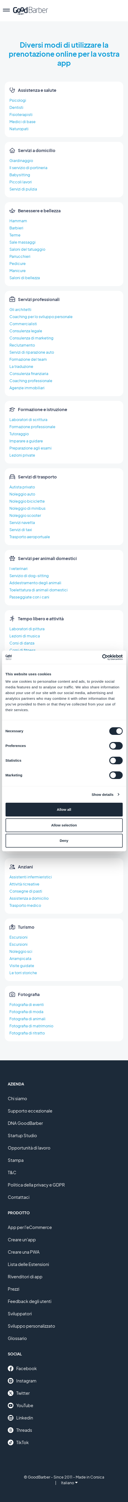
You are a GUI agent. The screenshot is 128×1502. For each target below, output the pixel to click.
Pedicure (17, 263)
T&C (12, 1172)
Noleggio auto (22, 493)
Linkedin (20, 1418)
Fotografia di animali (27, 1018)
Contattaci (18, 1197)
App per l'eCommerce (30, 1227)
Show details (103, 795)
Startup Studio (22, 1135)
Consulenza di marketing (31, 337)
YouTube (20, 1405)
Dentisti (16, 107)
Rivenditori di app (25, 1276)
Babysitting (19, 174)
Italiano (69, 1482)
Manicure (17, 270)
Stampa (16, 1160)
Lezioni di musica (24, 635)
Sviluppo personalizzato (31, 1326)
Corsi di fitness (22, 650)
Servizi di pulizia (23, 188)
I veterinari (18, 568)
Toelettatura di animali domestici (38, 589)
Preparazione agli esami (30, 447)
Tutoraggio (19, 433)
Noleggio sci (20, 951)
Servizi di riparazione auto (31, 352)
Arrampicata (20, 958)
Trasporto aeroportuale (29, 536)
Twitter (19, 1393)
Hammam (18, 220)
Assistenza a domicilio (29, 898)
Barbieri (16, 227)
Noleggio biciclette (27, 501)
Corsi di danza (21, 642)
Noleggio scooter (25, 515)
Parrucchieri (19, 256)
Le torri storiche (23, 972)
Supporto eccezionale (30, 1110)
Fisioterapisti (21, 114)
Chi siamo (17, 1098)
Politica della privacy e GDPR (36, 1184)
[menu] (6, 10)
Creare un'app (22, 1239)
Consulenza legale (25, 330)
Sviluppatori (20, 1313)
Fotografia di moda (26, 1011)
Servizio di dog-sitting (29, 575)
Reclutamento (22, 345)
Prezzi (13, 1289)
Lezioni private (22, 455)
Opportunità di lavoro (29, 1147)
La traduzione (21, 366)
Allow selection (64, 825)
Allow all (64, 809)
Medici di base (22, 121)
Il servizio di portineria (28, 167)
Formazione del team (28, 359)
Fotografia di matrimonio (31, 1025)
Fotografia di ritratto (27, 1032)
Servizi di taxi (20, 529)
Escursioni (18, 937)
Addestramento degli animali (35, 582)
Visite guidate (21, 965)
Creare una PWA (24, 1252)
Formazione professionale (32, 426)
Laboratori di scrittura (28, 419)
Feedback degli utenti (29, 1301)
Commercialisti (23, 323)
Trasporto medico (25, 905)
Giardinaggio (21, 160)
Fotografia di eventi (26, 1004)
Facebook (22, 1368)
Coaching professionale (30, 380)
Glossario (17, 1338)
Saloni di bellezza (24, 277)
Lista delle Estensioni (28, 1264)
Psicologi (17, 100)
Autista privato (22, 486)
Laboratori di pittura (27, 628)
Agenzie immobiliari (27, 387)
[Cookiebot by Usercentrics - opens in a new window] (102, 657)
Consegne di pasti (25, 891)
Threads (20, 1430)
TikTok (18, 1442)
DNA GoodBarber (25, 1123)
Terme (15, 234)
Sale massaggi (22, 242)
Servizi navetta (22, 522)
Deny (64, 841)
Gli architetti (20, 309)
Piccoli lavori (20, 181)
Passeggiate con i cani (29, 596)
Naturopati (19, 128)
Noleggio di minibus (27, 508)
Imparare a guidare (26, 440)
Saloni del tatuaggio (27, 249)
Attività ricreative (24, 883)
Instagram (22, 1381)
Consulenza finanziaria (28, 373)
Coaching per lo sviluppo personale (41, 316)
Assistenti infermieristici (30, 876)
